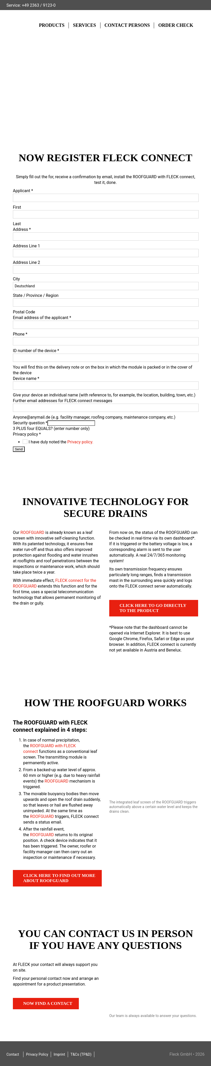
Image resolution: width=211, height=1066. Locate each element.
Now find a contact (47, 1003)
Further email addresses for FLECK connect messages (62, 400)
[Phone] (106, 341)
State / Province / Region (35, 295)
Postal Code (24, 312)
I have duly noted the (61, 442)
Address (22, 229)
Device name (26, 378)
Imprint (59, 1054)
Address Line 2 (26, 262)
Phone (20, 334)
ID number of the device (36, 350)
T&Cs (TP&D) (81, 1054)
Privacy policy (27, 434)
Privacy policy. (80, 442)
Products (51, 25)
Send (19, 449)
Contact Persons (127, 25)
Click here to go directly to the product (153, 608)
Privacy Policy (37, 1054)
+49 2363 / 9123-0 (39, 5)
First (17, 207)
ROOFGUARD (32, 532)
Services (84, 25)
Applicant (23, 190)
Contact (12, 1054)
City (16, 278)
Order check (175, 25)
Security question (30, 422)
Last (17, 223)
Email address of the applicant (42, 317)
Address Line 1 (26, 245)
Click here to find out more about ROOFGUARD (59, 878)
